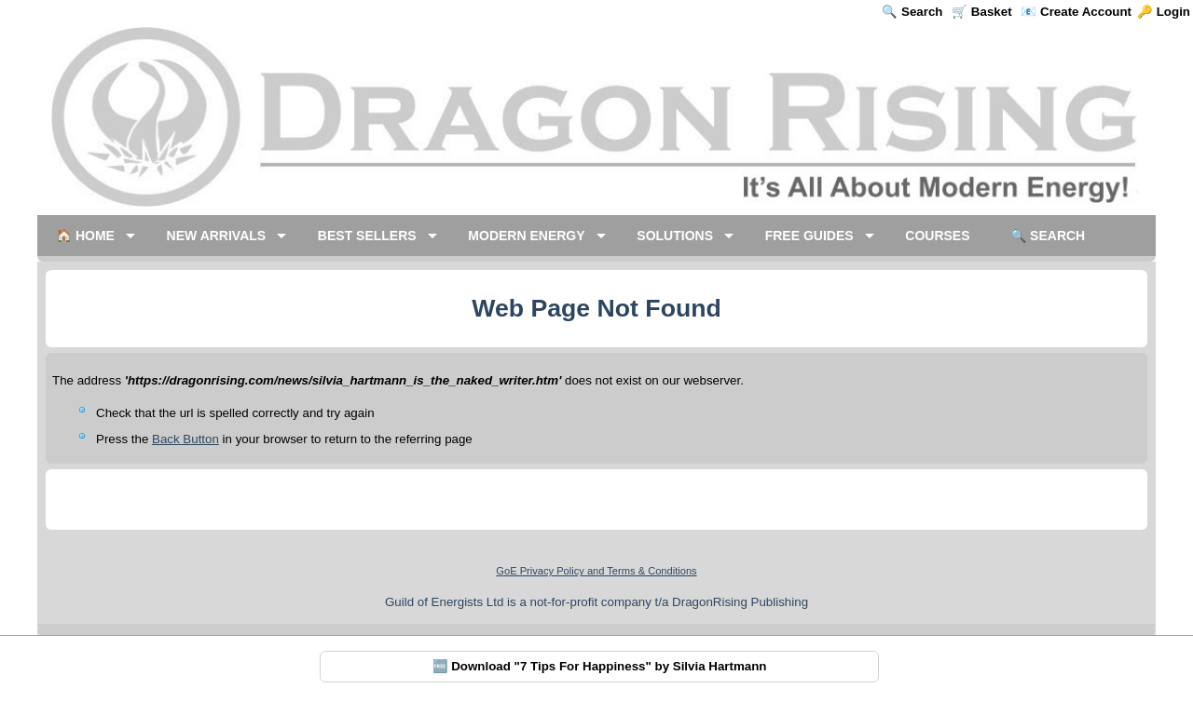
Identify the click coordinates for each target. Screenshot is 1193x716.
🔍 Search (912, 12)
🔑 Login (1163, 12)
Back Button (185, 439)
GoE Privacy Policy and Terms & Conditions (596, 570)
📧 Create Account (1076, 12)
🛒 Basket (981, 12)
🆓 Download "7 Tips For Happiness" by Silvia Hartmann (599, 666)
